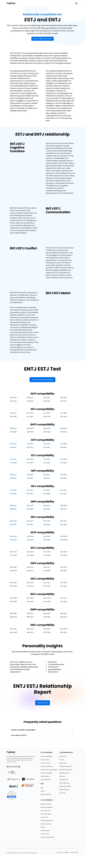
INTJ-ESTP (47, 416)
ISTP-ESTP (13, 444)
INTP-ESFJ (63, 401)
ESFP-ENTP (13, 571)
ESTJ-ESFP (63, 552)
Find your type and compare (42, 39)
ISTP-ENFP (63, 444)
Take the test (43, 703)
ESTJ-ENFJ (63, 555)
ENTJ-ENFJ (63, 601)
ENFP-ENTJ (30, 617)
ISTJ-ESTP (30, 463)
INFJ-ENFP (47, 524)
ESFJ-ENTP (13, 586)
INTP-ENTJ (13, 401)
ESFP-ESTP (30, 567)
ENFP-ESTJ (30, 613)
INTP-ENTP (63, 398)
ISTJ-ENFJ (47, 463)
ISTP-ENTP (47, 444)
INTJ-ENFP (63, 413)
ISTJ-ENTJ (63, 463)
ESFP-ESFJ (63, 567)
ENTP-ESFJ (63, 428)
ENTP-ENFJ (13, 432)
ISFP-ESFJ (47, 478)
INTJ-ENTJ (63, 416)
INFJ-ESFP (47, 521)
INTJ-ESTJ (13, 413)
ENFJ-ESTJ (47, 629)
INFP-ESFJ (63, 509)
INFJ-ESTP (13, 521)
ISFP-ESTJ (13, 475)
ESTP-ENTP (63, 536)
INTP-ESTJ (30, 398)
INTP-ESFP (47, 398)
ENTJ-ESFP (13, 601)
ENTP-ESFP (47, 428)
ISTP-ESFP (30, 444)
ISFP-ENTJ (47, 475)
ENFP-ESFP (47, 613)
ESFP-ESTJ (47, 567)
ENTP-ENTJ (63, 432)
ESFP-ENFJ (63, 571)
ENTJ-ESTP (47, 598)
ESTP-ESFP (30, 536)
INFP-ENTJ (13, 509)
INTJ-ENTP (47, 413)
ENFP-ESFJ (63, 613)
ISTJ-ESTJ (13, 459)
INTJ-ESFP (30, 413)
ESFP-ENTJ (30, 571)
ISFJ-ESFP (47, 490)
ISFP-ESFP (30, 478)
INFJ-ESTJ (30, 521)
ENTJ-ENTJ (30, 598)
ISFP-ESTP (13, 478)
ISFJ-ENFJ (63, 494)
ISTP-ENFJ (47, 447)
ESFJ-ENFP (47, 586)
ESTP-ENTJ (13, 540)
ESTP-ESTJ (13, 536)
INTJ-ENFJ (13, 416)
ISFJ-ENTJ (30, 494)
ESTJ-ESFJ (47, 552)
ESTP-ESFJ (47, 536)
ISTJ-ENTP (13, 463)
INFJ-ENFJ (63, 524)
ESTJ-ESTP (30, 552)
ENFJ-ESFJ (63, 632)
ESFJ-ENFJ (63, 586)
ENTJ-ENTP (13, 598)
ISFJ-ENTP (13, 494)
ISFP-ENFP (63, 478)
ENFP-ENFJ (47, 617)
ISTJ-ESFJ (47, 459)
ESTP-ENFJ (47, 540)
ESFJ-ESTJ (47, 583)
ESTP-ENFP (30, 540)
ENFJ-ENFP (47, 632)
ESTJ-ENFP (47, 555)
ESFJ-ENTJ (30, 586)
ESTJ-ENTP (13, 555)
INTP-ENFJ (47, 401)
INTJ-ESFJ (30, 416)
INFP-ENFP (30, 509)
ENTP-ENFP (47, 432)
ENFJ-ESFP (63, 629)
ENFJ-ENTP (13, 632)
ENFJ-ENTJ (30, 632)
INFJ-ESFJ (63, 521)
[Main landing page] (12, 3)
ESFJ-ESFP (63, 583)
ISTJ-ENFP (63, 459)
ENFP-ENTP (13, 617)
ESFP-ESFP (13, 567)
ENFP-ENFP (13, 613)
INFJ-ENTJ (30, 524)
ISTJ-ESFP (30, 459)
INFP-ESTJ (47, 506)
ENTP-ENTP (30, 432)
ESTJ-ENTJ (30, 555)
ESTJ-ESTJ (13, 552)
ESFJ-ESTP (30, 583)
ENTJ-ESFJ (30, 601)
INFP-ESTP (13, 506)
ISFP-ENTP (30, 475)
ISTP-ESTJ (30, 447)
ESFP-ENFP (47, 571)
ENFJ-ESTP (30, 629)
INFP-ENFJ (47, 509)
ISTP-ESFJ (13, 447)
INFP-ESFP (30, 506)
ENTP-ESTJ (13, 428)
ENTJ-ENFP (47, 601)
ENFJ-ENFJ (13, 629)
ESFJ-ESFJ (13, 583)
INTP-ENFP (30, 401)
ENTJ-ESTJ (63, 598)
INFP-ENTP (63, 506)
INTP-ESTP (13, 398)
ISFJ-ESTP (13, 490)
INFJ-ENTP (13, 524)
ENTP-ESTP (30, 428)
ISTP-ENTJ (63, 447)
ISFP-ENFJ (63, 475)
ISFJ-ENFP (47, 494)
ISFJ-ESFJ (63, 490)
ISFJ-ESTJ (30, 490)
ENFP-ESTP (63, 617)
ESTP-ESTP (63, 540)
